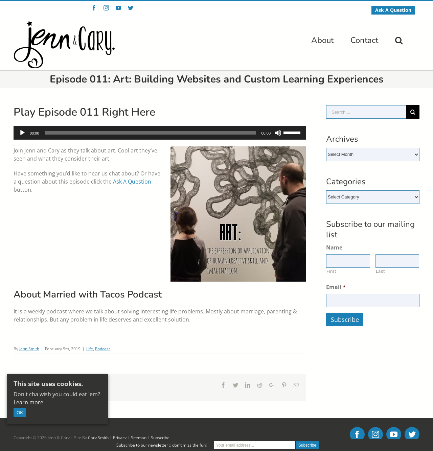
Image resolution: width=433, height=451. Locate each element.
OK (20, 412)
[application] (160, 133)
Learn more (28, 402)
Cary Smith (98, 438)
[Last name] (397, 261)
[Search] (399, 39)
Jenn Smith (29, 349)
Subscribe (160, 438)
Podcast (102, 349)
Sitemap (138, 438)
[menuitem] (393, 10)
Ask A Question (132, 181)
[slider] (150, 133)
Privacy (120, 438)
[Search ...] (366, 112)
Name (334, 247)
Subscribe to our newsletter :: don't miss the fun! (161, 445)
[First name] (348, 261)
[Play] (22, 132)
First (331, 271)
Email (336, 287)
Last (380, 271)
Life (89, 349)
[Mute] (278, 132)
